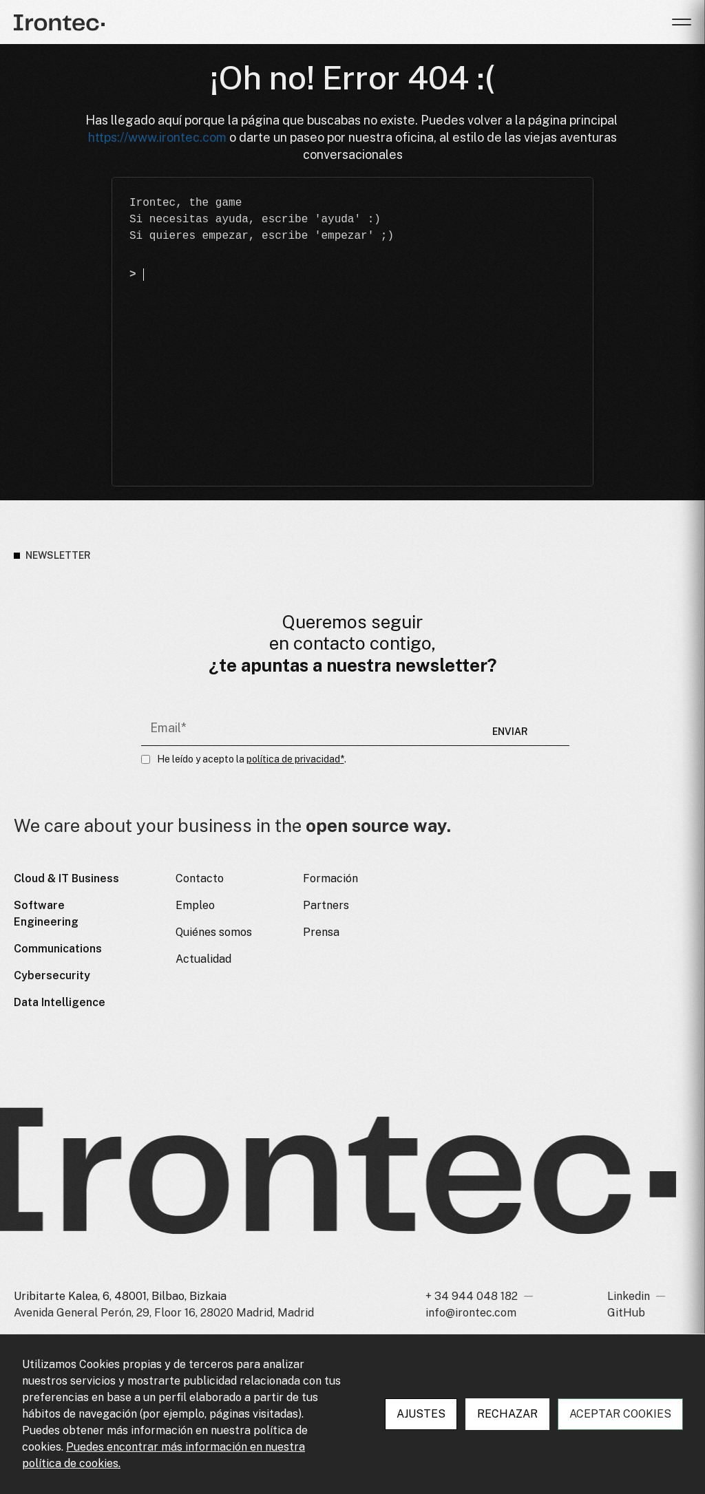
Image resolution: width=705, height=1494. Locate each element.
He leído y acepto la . (251, 759)
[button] (681, 22)
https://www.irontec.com (157, 138)
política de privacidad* (295, 759)
